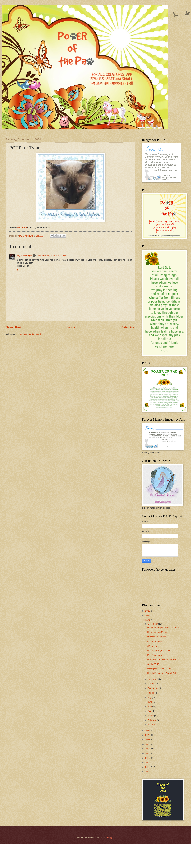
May (150, 706)
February (152, 720)
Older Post (128, 327)
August (151, 693)
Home (71, 327)
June (150, 702)
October (152, 683)
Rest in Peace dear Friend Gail (161, 673)
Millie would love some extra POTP (163, 659)
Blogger (110, 837)
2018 (147, 753)
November (153, 679)
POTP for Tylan (154, 655)
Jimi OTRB (152, 646)
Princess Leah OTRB (157, 637)
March (151, 715)
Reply (20, 270)
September (153, 688)
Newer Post (13, 327)
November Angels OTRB (158, 650)
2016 (147, 762)
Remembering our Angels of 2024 (163, 627)
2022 (147, 735)
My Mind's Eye (24, 255)
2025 (147, 615)
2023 (147, 730)
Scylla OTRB (153, 664)
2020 (147, 744)
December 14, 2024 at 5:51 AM (51, 255)
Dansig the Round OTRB (159, 669)
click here (22, 227)
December (153, 624)
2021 (147, 739)
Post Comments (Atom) (30, 334)
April (150, 711)
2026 (147, 611)
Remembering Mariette (158, 632)
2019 (147, 749)
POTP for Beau (154, 641)
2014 (147, 771)
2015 (147, 767)
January (152, 724)
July (150, 697)
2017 (147, 758)
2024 (147, 620)
